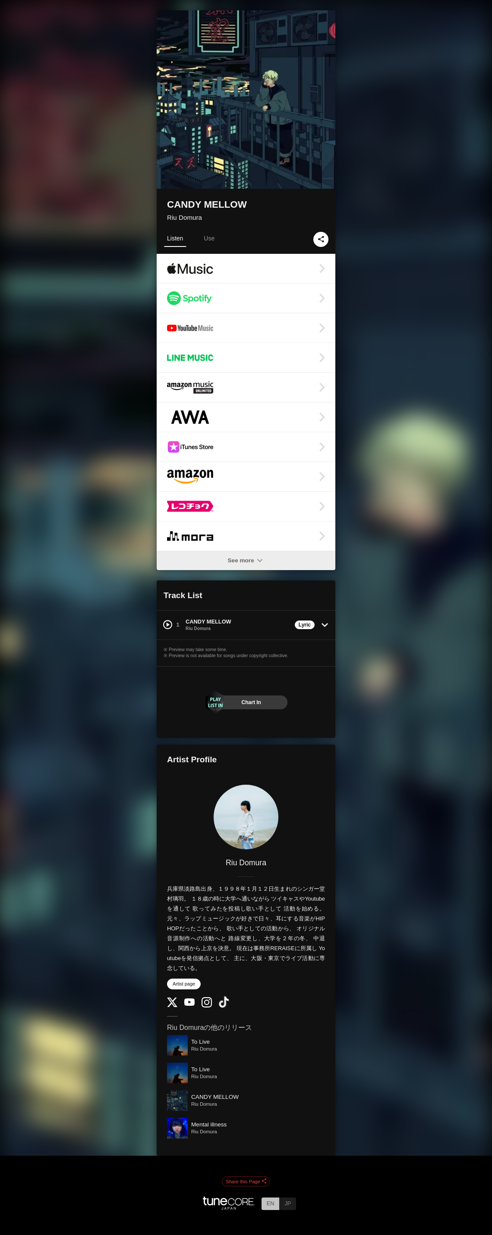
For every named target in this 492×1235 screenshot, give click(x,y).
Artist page (184, 983)
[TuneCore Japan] (229, 1207)
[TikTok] (224, 1006)
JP (287, 1203)
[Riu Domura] (246, 817)
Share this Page (246, 1181)
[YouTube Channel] (189, 1004)
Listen (175, 238)
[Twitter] (172, 1005)
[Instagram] (207, 1005)
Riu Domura (184, 217)
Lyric (305, 625)
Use (209, 238)
